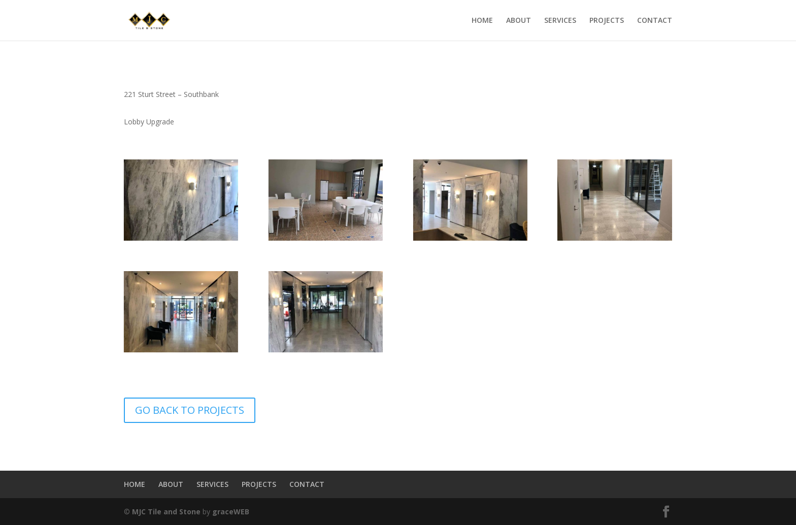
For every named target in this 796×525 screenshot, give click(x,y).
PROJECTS (606, 21)
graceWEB (230, 511)
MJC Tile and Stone (166, 511)
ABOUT (518, 21)
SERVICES (560, 21)
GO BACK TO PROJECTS (189, 410)
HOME (482, 21)
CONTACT (654, 21)
